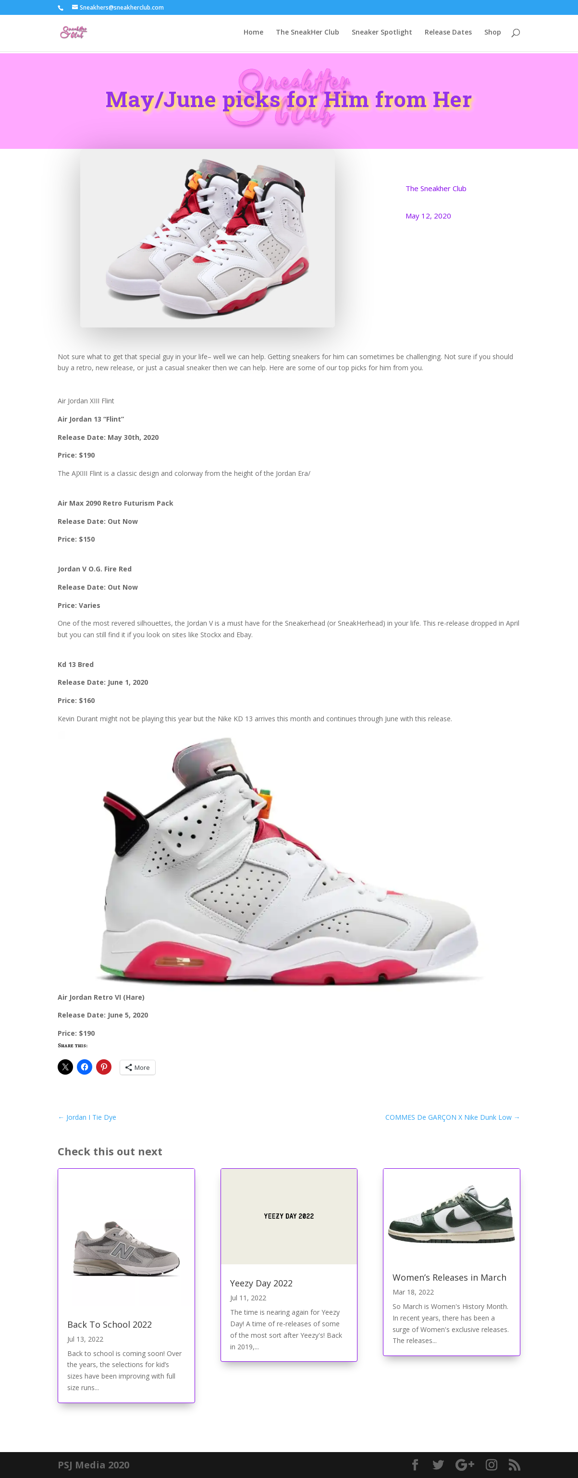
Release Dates (448, 34)
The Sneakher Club (436, 188)
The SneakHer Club (307, 34)
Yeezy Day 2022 (261, 1283)
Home (253, 34)
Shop (492, 34)
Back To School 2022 (109, 1324)
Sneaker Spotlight (382, 34)
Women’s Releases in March (449, 1277)
